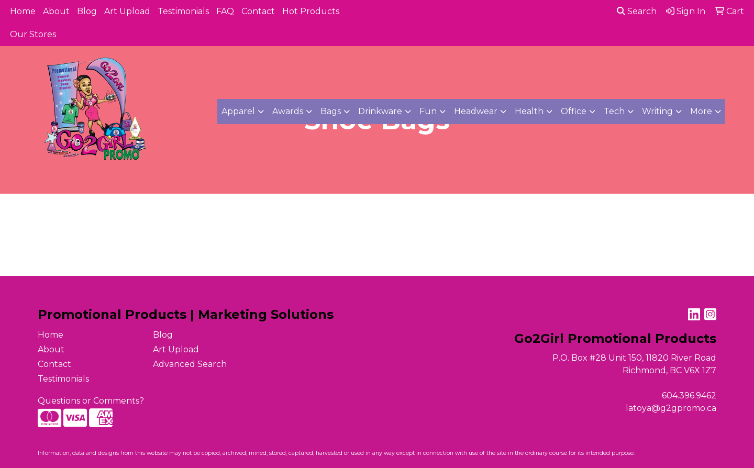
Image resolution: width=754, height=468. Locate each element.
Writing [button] (657, 111)
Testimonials (183, 11)
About (56, 11)
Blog (87, 11)
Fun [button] (428, 111)
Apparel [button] (238, 111)
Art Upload (127, 11)
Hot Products (310, 11)
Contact (258, 11)
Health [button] (529, 111)
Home (23, 11)
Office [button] (573, 111)
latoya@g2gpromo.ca (671, 408)
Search (637, 11)
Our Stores (33, 34)
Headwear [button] (475, 111)
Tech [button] (614, 111)
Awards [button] (287, 111)
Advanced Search (190, 364)
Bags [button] (330, 111)
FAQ (225, 11)
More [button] (701, 111)
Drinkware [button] (380, 111)
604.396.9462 (689, 395)
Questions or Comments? (91, 401)
